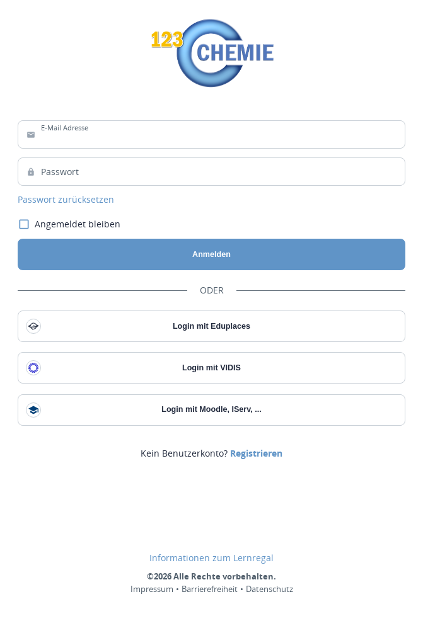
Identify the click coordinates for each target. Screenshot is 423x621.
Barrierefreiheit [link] (210, 589)
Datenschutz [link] (269, 589)
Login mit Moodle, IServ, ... (144, 410)
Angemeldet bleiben (69, 224)
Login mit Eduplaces (138, 326)
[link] (256, 453)
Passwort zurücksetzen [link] (66, 200)
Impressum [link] (151, 589)
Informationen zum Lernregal (211, 558)
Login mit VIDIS (133, 367)
